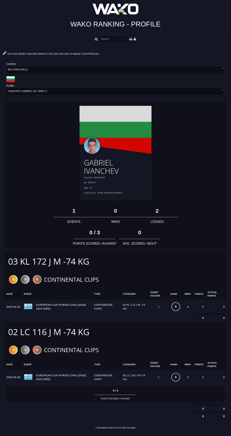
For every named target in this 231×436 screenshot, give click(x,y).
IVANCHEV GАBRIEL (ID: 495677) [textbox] (27, 91)
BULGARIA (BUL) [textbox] (18, 69)
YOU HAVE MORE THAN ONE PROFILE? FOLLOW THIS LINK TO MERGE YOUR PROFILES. (51, 54)
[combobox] (115, 70)
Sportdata (131, 430)
